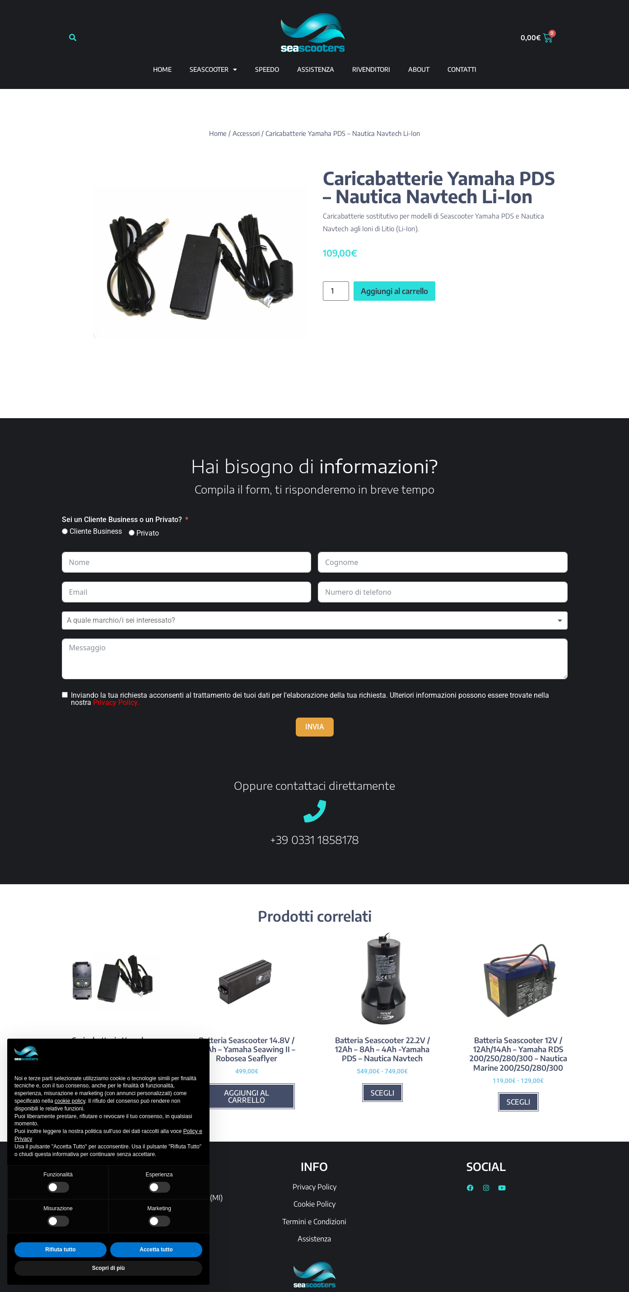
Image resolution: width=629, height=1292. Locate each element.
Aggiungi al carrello (394, 291)
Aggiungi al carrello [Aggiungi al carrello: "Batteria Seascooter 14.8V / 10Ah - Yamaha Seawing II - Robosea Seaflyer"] (246, 1096)
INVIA (314, 727)
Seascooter (213, 69)
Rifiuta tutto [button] (60, 1249)
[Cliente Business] (65, 531)
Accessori (246, 133)
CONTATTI (461, 69)
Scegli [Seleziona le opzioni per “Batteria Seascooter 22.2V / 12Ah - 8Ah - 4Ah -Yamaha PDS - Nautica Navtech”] (382, 1092)
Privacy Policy (314, 1186)
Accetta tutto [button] (156, 1249)
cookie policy (70, 1101)
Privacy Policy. (116, 702)
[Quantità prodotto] (336, 291)
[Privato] (132, 533)
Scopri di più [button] (108, 1268)
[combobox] (315, 620)
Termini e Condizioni (314, 1221)
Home (162, 69)
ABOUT (418, 69)
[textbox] (138, 620)
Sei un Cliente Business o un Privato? (122, 519)
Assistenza (314, 1238)
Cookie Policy (314, 1203)
